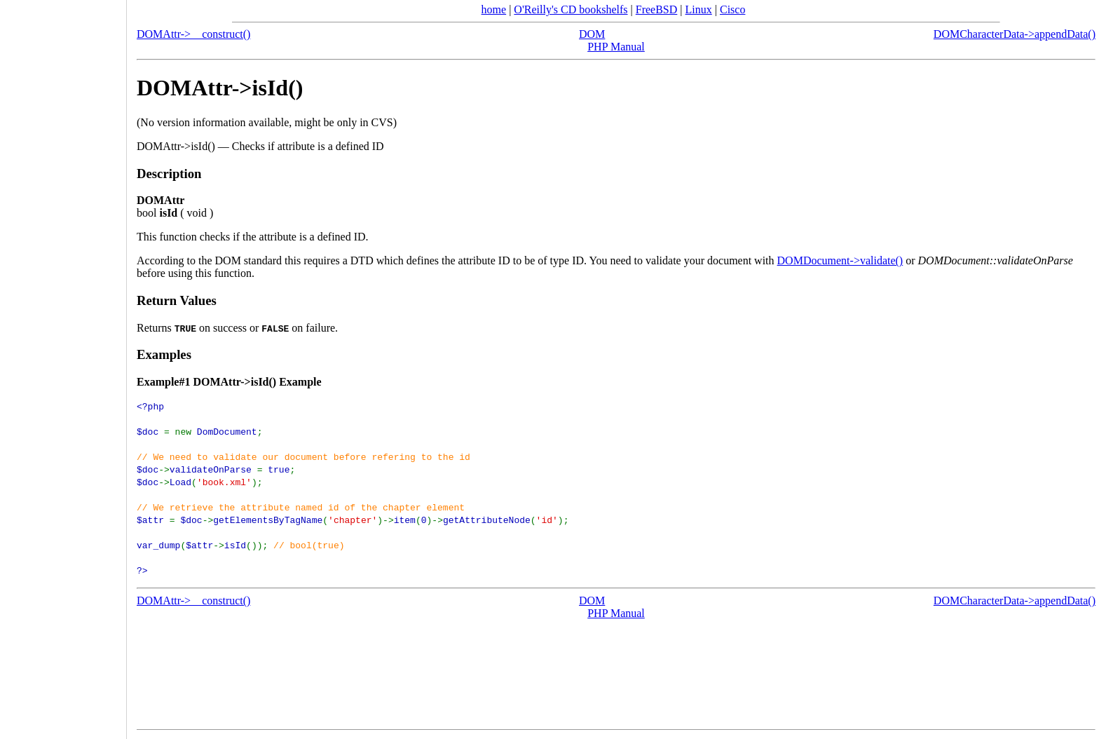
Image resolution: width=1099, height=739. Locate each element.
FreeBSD (657, 9)
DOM (592, 34)
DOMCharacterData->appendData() (1014, 34)
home (494, 9)
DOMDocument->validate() (840, 260)
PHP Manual (616, 47)
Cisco (732, 9)
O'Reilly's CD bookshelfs (570, 9)
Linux (698, 9)
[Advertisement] (63, 364)
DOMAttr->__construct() (193, 34)
